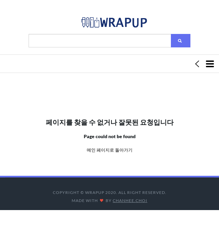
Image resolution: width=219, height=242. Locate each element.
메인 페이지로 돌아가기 (110, 150)
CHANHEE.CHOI (130, 200)
